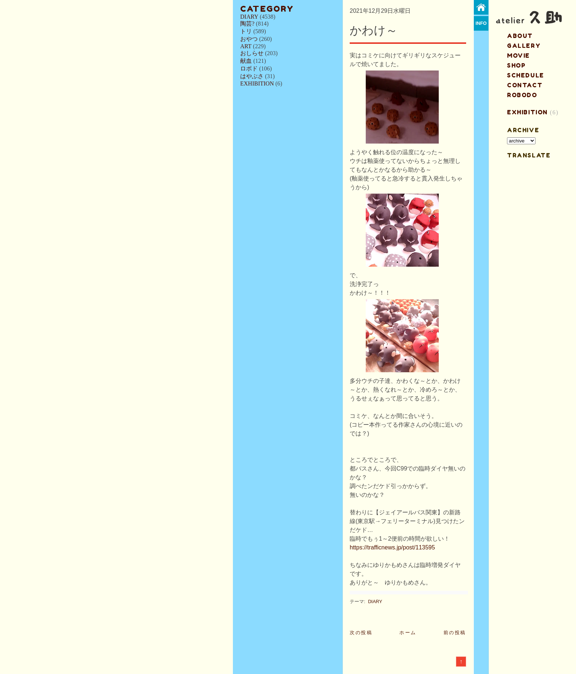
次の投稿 (361, 632)
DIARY (249, 17)
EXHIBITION (257, 83)
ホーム (407, 632)
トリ (246, 31)
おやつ (249, 39)
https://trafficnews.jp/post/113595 (392, 547)
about (520, 35)
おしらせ (252, 53)
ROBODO (522, 95)
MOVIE (518, 55)
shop (516, 65)
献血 (246, 61)
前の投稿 (454, 632)
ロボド (249, 68)
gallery (524, 45)
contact (524, 85)
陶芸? (247, 23)
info (481, 23)
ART (245, 46)
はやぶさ (252, 76)
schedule (525, 75)
